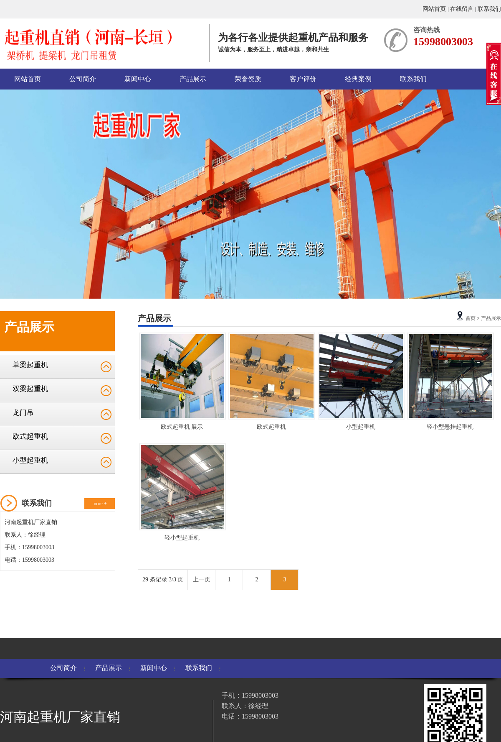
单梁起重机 (30, 365)
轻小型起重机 (182, 538)
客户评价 (303, 78)
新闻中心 (137, 78)
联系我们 (489, 9)
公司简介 (82, 78)
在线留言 (461, 9)
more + (99, 504)
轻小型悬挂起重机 (450, 427)
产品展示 (193, 78)
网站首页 (435, 9)
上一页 (201, 579)
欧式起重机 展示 (182, 427)
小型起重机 (30, 460)
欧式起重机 (30, 436)
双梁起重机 (30, 389)
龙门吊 (23, 413)
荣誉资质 (248, 78)
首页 (471, 318)
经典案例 (358, 78)
